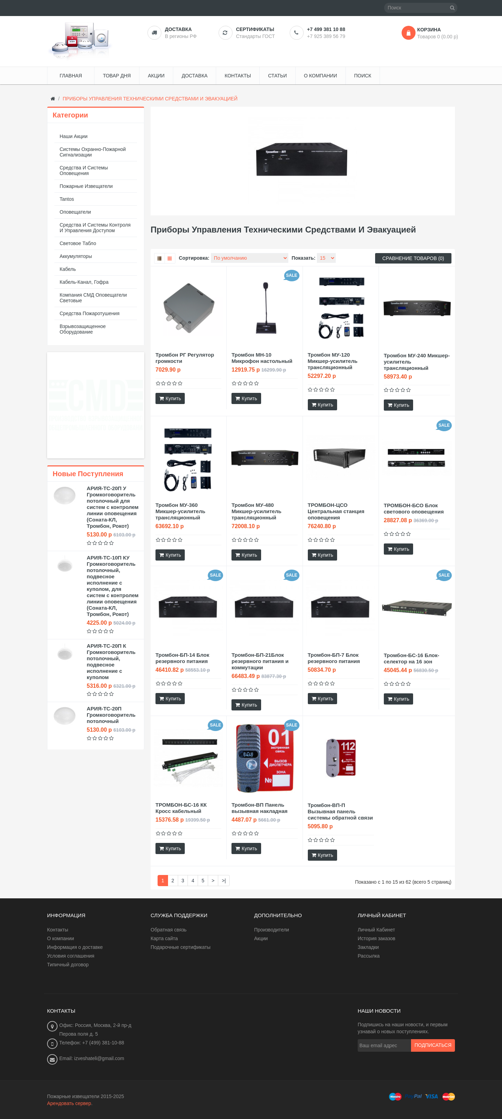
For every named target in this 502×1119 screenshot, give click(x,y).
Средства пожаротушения (90, 313)
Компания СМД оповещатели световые (93, 297)
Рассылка (369, 956)
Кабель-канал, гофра (84, 282)
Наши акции (74, 136)
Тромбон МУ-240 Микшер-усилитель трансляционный (417, 361)
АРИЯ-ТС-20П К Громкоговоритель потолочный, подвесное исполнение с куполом (111, 661)
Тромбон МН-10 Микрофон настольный (261, 358)
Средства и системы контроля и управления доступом (95, 227)
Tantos (67, 199)
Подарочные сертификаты (181, 947)
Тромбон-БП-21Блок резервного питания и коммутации (259, 661)
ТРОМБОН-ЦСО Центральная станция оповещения (336, 511)
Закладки (368, 947)
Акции (261, 938)
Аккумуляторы (76, 256)
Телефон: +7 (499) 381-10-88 (91, 1042)
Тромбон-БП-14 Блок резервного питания (182, 658)
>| (224, 880)
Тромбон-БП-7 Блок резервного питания (334, 658)
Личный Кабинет (376, 929)
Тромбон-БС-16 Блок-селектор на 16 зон (411, 658)
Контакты (57, 929)
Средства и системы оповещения (84, 170)
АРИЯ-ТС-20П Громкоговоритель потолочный (111, 715)
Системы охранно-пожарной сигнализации (93, 152)
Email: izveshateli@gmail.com (91, 1058)
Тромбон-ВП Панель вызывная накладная (259, 808)
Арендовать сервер (69, 1103)
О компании (60, 938)
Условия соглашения (70, 956)
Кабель (68, 269)
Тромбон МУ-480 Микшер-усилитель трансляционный (256, 511)
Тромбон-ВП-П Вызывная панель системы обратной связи (340, 811)
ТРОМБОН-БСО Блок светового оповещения (414, 508)
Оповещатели (75, 212)
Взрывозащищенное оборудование (83, 329)
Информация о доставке (75, 947)
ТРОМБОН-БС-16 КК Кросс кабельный (181, 808)
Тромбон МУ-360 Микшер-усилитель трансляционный (180, 511)
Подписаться (432, 1045)
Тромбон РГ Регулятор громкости (184, 358)
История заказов (376, 938)
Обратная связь (169, 929)
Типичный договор (68, 964)
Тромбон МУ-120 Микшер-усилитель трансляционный (333, 361)
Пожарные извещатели (86, 186)
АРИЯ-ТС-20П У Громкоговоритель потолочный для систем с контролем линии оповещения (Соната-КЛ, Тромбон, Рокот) (113, 507)
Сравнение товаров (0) (413, 258)
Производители (271, 929)
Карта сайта (164, 938)
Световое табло (78, 243)
